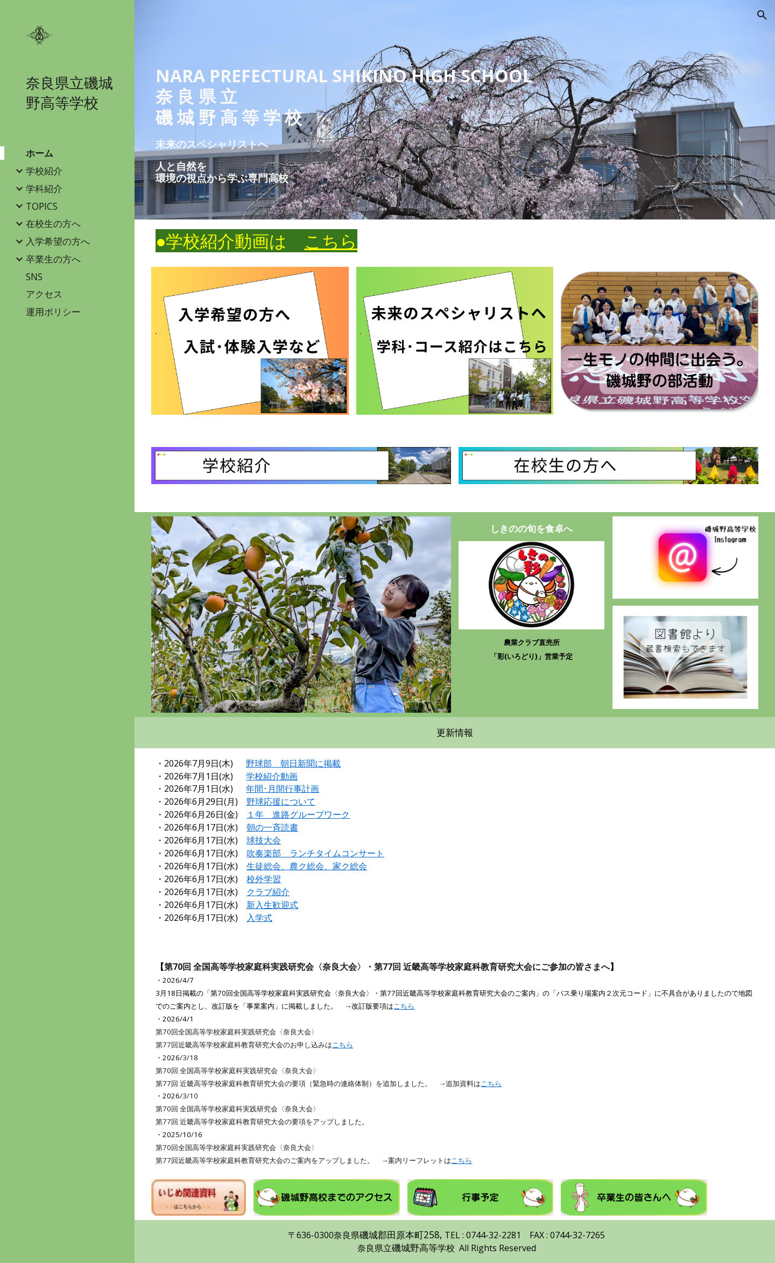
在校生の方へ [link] (53, 223)
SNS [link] (34, 276)
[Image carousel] (301, 614)
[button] (762, 15)
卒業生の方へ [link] (53, 258)
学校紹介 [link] (44, 170)
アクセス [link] (44, 293)
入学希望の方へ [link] (58, 241)
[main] (454, 96)
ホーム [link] (39, 152)
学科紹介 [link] (44, 188)
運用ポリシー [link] (53, 311)
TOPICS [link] (42, 206)
